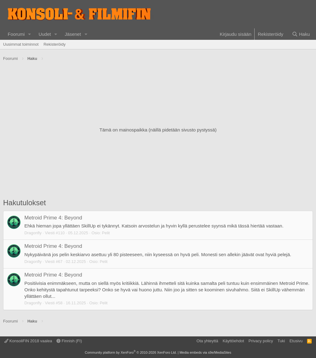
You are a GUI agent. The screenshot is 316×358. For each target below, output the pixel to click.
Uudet (45, 34)
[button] (29, 34)
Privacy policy (260, 341)
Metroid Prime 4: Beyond (53, 218)
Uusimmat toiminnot (21, 44)
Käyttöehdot (233, 341)
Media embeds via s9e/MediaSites (205, 352)
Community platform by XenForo (131, 352)
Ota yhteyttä (207, 341)
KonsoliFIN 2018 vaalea (28, 341)
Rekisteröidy (55, 44)
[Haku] (301, 34)
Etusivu (296, 341)
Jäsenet (73, 34)
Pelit (106, 233)
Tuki (281, 341)
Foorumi (16, 34)
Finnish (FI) (69, 341)
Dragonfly (33, 233)
